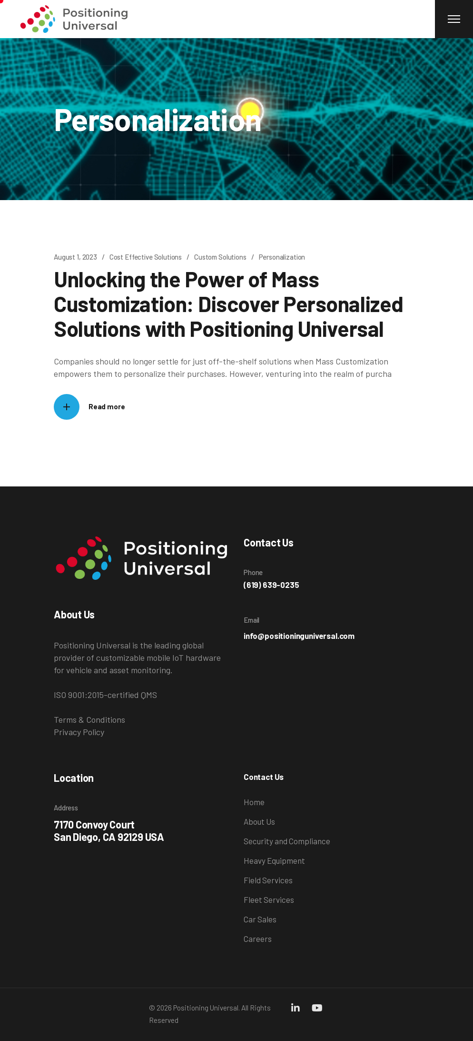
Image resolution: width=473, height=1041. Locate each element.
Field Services (268, 880)
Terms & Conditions (89, 719)
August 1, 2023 (75, 257)
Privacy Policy (79, 732)
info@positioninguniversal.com (299, 635)
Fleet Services (269, 899)
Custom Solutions (220, 257)
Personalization (282, 257)
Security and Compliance (287, 841)
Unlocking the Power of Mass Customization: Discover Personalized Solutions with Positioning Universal (229, 303)
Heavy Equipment (274, 860)
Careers (258, 938)
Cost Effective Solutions (145, 257)
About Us (259, 821)
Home (254, 802)
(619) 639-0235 (271, 584)
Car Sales (260, 919)
